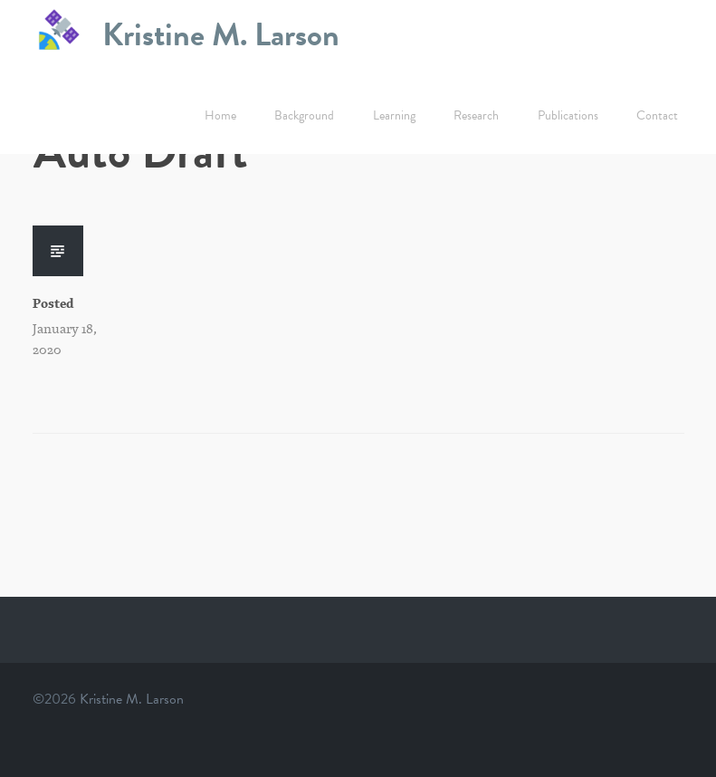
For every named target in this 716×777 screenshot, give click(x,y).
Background (304, 115)
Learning (394, 115)
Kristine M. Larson (220, 34)
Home (220, 115)
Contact (657, 115)
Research (476, 115)
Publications (568, 115)
